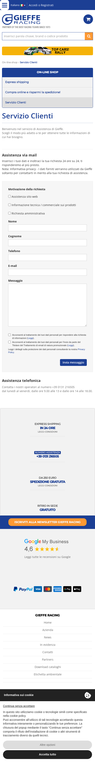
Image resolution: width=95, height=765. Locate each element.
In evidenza (47, 645)
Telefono (14, 251)
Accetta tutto (47, 754)
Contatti (47, 652)
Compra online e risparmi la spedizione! (32, 92)
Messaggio (15, 280)
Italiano (18, 5)
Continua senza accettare (19, 706)
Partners (47, 659)
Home (48, 622)
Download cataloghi (48, 667)
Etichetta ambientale (48, 674)
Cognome (14, 236)
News (47, 637)
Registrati (47, 5)
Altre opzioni (47, 744)
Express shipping (17, 82)
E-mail (12, 266)
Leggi (30, 338)
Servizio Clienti (15, 102)
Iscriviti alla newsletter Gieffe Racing (47, 522)
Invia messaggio (73, 362)
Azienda (47, 630)
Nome (12, 221)
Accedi (33, 5)
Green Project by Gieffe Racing (89, 5)
